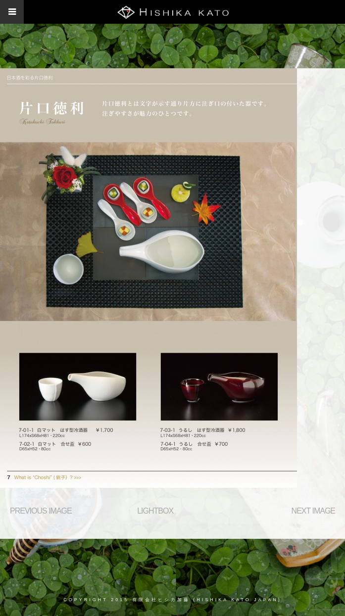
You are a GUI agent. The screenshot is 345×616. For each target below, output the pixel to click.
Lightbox (155, 511)
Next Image (313, 511)
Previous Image (41, 511)
